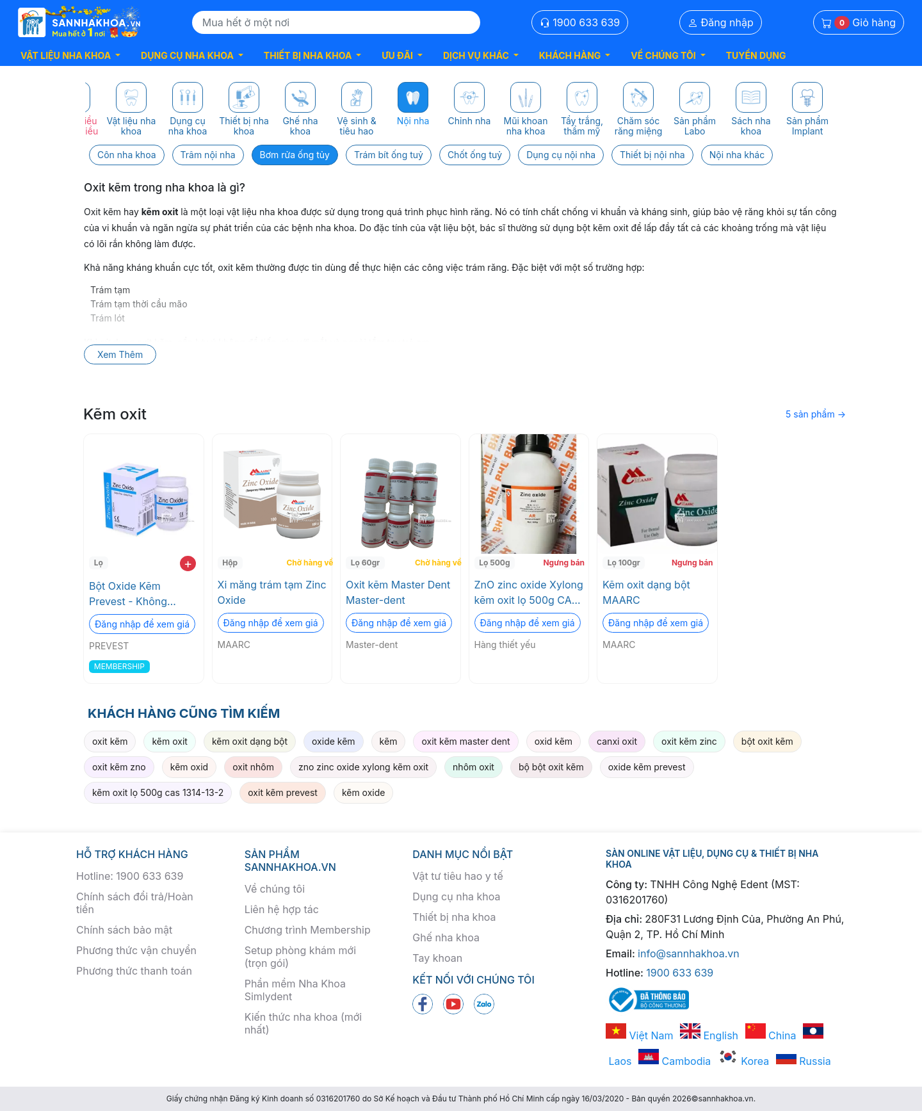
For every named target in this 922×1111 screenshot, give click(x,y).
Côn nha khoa (126, 154)
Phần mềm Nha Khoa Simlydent (295, 990)
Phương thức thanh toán (134, 970)
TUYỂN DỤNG (756, 55)
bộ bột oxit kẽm (551, 766)
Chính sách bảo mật (124, 929)
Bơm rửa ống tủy (295, 154)
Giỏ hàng (858, 22)
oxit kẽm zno (119, 766)
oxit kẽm (109, 741)
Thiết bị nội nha (652, 154)
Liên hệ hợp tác (282, 909)
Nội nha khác (736, 154)
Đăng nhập (721, 22)
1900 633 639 (580, 22)
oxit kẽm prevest (283, 792)
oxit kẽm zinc (689, 741)
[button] (70, 55)
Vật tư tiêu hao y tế (457, 876)
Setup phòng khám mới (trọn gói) (300, 956)
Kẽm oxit (115, 414)
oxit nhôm (253, 766)
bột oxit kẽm (767, 741)
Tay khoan (437, 958)
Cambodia (674, 1061)
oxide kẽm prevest (647, 766)
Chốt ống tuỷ (475, 154)
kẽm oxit (169, 741)
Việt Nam (640, 1035)
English (709, 1035)
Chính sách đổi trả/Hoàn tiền (134, 903)
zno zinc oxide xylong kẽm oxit (363, 766)
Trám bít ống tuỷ (388, 154)
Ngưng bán (564, 562)
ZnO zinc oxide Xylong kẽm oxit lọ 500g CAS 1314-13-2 (528, 593)
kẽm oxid (189, 766)
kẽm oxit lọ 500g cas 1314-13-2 (157, 792)
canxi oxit (617, 741)
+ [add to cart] (188, 563)
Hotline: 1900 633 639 (129, 876)
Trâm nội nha (208, 154)
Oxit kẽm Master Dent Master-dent (398, 592)
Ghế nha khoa (446, 937)
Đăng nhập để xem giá (142, 624)
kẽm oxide (363, 792)
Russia (803, 1061)
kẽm (389, 741)
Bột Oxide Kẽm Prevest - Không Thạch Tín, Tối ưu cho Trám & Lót (141, 594)
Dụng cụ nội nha (560, 154)
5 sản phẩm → (816, 414)
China (771, 1035)
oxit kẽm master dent (465, 741)
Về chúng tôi (275, 888)
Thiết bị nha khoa (454, 917)
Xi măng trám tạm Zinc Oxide (272, 592)
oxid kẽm (553, 741)
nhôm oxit (473, 766)
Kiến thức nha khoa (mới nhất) (303, 1023)
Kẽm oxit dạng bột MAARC (646, 592)
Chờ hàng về (307, 562)
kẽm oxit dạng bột (249, 741)
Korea (743, 1061)
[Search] (336, 22)
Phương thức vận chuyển (136, 950)
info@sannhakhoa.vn (689, 953)
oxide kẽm (333, 741)
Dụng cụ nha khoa (456, 896)
